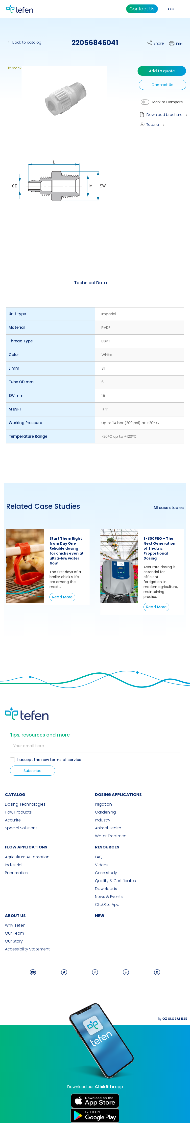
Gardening (105, 812)
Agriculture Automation (27, 857)
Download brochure (164, 114)
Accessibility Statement (27, 949)
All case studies (168, 507)
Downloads (106, 888)
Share (158, 43)
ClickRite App (107, 904)
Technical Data (90, 283)
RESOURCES (107, 847)
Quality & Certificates (115, 880)
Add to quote (162, 71)
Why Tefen (15, 925)
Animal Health (108, 828)
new (99, 916)
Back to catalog (26, 42)
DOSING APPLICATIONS (118, 794)
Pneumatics (16, 872)
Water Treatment (111, 836)
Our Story (14, 941)
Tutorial (153, 124)
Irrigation (103, 804)
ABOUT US (15, 916)
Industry (102, 820)
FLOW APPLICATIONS (26, 847)
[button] (61, 102)
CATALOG (15, 794)
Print (180, 43)
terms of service (65, 759)
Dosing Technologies (25, 804)
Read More (62, 597)
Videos (101, 865)
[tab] (91, 282)
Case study (106, 872)
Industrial (13, 865)
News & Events (109, 896)
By (173, 1019)
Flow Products (18, 812)
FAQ (98, 857)
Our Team (14, 933)
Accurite (13, 820)
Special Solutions (21, 828)
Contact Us (141, 9)
